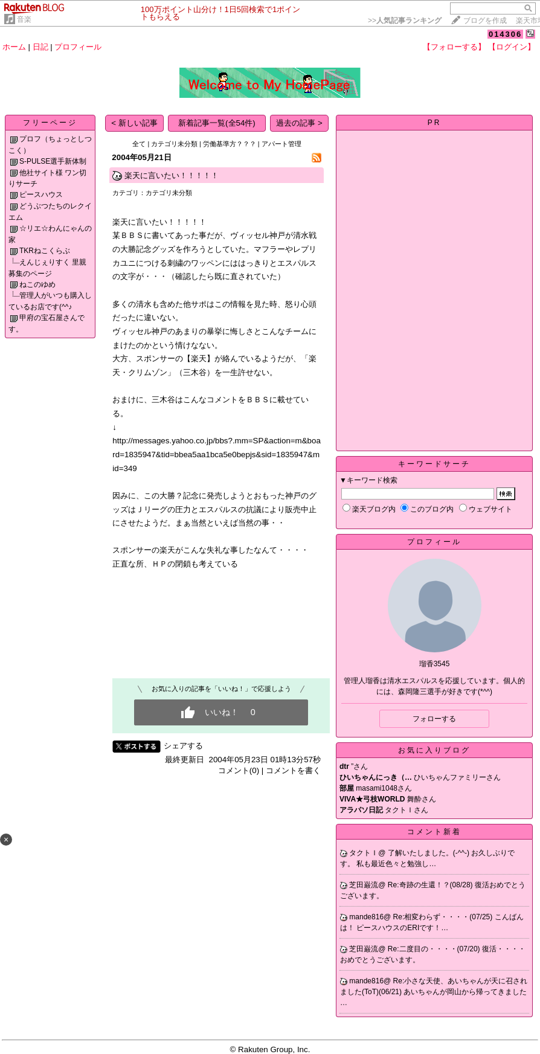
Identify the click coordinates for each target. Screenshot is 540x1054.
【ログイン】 (511, 46)
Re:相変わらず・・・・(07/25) (444, 917)
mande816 (366, 917)
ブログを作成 (485, 20)
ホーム (14, 46)
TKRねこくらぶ (44, 250)
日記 (40, 46)
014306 (505, 34)
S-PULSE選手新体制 (52, 161)
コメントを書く (293, 770)
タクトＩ (363, 853)
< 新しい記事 (134, 122)
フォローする (434, 719)
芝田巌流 (363, 885)
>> (405, 20)
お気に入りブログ (434, 750)
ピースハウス (41, 194)
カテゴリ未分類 (174, 143)
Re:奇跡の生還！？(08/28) (431, 885)
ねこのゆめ (37, 284)
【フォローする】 (454, 46)
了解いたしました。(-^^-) (430, 853)
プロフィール (77, 46)
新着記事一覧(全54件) (217, 122)
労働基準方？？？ (229, 143)
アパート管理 (281, 143)
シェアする (183, 745)
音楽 (24, 19)
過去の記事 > (299, 122)
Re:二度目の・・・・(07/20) (435, 949)
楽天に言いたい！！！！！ (171, 175)
